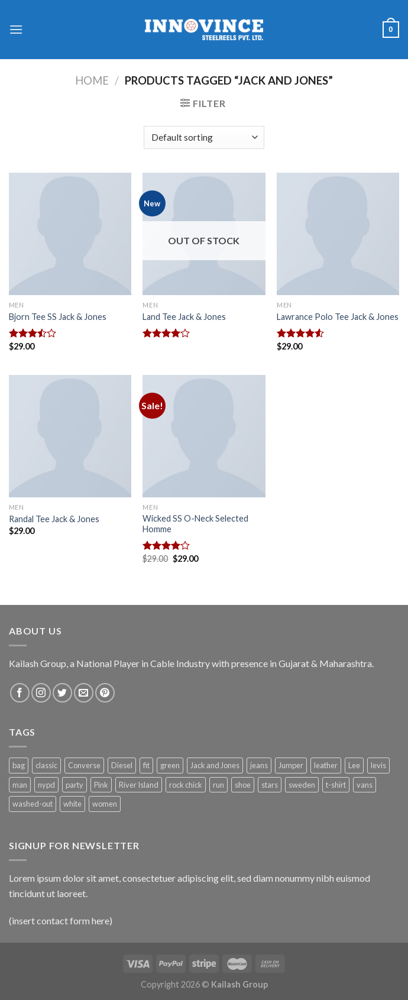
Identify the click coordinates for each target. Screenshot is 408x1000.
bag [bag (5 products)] (18, 765)
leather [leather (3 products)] (326, 765)
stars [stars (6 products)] (269, 784)
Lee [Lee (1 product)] (354, 765)
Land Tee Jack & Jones (184, 317)
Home (92, 80)
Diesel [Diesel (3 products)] (121, 765)
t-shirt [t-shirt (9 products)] (336, 784)
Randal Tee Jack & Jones (54, 519)
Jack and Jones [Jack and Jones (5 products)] (214, 765)
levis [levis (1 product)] (378, 765)
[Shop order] (204, 137)
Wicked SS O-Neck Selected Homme (195, 524)
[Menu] (16, 29)
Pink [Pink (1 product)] (101, 784)
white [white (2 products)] (72, 803)
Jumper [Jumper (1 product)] (291, 765)
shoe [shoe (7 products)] (243, 784)
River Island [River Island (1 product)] (138, 784)
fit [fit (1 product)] (146, 765)
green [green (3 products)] (170, 765)
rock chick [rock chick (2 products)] (185, 784)
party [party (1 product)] (74, 784)
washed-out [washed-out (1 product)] (32, 803)
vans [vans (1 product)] (365, 784)
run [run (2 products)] (218, 784)
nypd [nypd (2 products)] (46, 784)
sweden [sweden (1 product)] (302, 784)
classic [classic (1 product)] (46, 765)
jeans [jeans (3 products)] (259, 765)
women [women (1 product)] (104, 803)
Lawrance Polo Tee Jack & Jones (338, 317)
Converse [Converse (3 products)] (84, 765)
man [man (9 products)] (19, 784)
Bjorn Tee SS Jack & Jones (57, 317)
